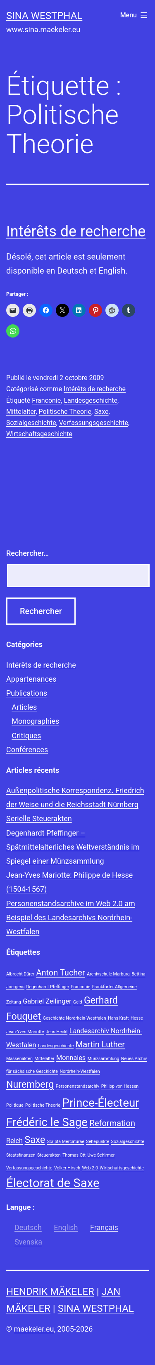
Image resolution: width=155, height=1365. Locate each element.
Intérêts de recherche (75, 231)
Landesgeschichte (90, 400)
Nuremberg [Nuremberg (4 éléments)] (30, 1084)
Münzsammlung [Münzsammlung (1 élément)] (103, 1058)
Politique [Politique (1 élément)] (15, 1105)
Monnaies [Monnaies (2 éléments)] (71, 1058)
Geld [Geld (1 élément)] (77, 1002)
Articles (24, 707)
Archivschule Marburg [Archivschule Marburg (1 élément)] (108, 974)
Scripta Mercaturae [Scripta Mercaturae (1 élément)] (65, 1141)
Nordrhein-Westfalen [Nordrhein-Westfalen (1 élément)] (80, 1071)
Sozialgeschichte (31, 423)
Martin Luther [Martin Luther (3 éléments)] (100, 1044)
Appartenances (31, 679)
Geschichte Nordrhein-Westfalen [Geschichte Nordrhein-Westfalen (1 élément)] (74, 1018)
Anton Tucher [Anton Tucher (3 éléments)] (60, 973)
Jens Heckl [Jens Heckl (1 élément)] (56, 1031)
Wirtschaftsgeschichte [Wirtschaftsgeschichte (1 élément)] (122, 1168)
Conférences (27, 749)
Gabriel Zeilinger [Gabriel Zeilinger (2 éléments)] (47, 1001)
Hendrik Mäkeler (50, 1291)
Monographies (35, 721)
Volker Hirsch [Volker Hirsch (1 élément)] (67, 1168)
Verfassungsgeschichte (93, 423)
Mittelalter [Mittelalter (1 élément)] (44, 1058)
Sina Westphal (44, 15)
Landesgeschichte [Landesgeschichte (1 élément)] (56, 1046)
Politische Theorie (65, 412)
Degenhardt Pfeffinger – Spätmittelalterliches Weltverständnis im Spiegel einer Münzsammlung (72, 847)
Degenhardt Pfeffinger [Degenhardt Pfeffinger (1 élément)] (47, 987)
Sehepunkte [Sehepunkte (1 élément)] (97, 1141)
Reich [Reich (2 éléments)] (14, 1141)
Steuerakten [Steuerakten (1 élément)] (49, 1155)
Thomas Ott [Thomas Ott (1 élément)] (74, 1155)
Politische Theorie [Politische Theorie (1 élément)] (42, 1105)
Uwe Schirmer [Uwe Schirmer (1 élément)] (101, 1155)
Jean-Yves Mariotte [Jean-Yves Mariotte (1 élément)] (25, 1031)
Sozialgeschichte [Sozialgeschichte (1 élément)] (127, 1141)
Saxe (101, 412)
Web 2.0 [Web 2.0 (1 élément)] (90, 1168)
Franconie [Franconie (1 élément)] (81, 987)
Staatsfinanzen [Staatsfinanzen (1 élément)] (21, 1155)
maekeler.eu (34, 1329)
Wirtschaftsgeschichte (39, 434)
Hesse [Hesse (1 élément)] (137, 1018)
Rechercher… (27, 553)
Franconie (46, 400)
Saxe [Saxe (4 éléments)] (35, 1139)
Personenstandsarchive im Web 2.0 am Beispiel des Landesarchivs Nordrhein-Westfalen (70, 917)
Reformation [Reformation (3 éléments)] (112, 1123)
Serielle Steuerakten (39, 818)
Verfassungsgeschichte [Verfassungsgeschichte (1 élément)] (29, 1168)
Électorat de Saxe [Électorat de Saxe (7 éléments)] (52, 1183)
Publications (26, 693)
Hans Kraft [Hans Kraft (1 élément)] (118, 1018)
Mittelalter (21, 412)
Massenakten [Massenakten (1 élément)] (19, 1058)
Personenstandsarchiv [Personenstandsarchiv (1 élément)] (78, 1086)
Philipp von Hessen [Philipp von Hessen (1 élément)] (119, 1086)
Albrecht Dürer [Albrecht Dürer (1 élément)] (20, 974)
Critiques (26, 735)
